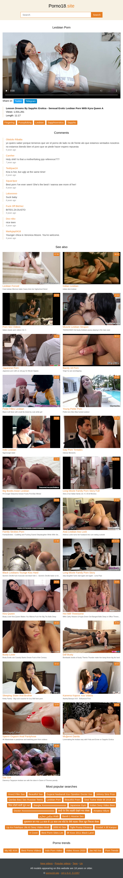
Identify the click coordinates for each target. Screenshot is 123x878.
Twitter (18, 101)
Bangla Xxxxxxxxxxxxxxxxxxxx (49, 805)
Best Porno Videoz (31, 850)
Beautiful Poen (72, 799)
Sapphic (71, 122)
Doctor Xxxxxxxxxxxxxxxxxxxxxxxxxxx (34, 810)
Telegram (31, 101)
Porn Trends (111, 850)
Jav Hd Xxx (95, 850)
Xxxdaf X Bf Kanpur (106, 827)
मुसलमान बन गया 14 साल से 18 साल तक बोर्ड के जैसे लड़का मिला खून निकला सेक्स (61, 821)
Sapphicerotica (56, 122)
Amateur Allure (101, 810)
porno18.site (52, 873)
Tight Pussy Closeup (81, 827)
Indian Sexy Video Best (102, 805)
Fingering (9, 122)
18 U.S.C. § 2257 (70, 873)
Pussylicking (25, 122)
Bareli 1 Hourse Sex (73, 816)
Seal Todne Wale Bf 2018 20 (99, 799)
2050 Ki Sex (59, 827)
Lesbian (39, 122)
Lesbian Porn (54, 799)
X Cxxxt (33, 832)
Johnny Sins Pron (105, 794)
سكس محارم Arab (48, 816)
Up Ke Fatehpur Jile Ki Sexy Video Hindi (27, 827)
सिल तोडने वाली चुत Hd (19, 805)
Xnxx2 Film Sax (16, 794)
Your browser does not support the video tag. (61, 65)
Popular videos (63, 863)
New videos (46, 863)
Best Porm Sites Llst (52, 832)
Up (81, 863)
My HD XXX (11, 850)
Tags (75, 863)
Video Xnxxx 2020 (76, 850)
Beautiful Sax (36, 794)
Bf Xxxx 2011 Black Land (80, 832)
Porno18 (61, 5)
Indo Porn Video (53, 850)
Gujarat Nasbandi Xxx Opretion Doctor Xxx (69, 794)
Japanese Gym (78, 805)
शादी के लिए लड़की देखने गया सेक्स (74, 810)
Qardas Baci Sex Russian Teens (25, 799)
